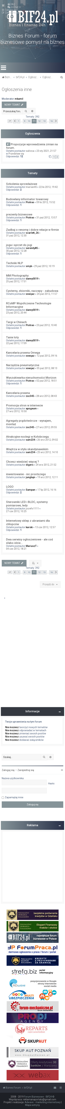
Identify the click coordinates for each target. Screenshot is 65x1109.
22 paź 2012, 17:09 (16, 343)
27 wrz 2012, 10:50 (16, 411)
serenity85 (32, 248)
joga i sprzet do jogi (19, 245)
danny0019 (32, 278)
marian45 (31, 187)
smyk (29, 266)
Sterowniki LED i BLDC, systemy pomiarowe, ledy (27, 503)
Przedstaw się (16, 153)
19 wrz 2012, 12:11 (47, 477)
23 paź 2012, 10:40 (46, 325)
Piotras (30, 202)
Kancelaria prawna (18, 393)
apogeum (31, 408)
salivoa (30, 150)
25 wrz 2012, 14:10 (47, 452)
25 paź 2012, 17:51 (16, 281)
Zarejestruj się (26, 770)
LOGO (10, 486)
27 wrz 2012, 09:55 (46, 427)
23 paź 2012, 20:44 (16, 312)
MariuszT (31, 546)
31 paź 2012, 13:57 (46, 217)
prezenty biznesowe (19, 214)
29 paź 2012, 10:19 (44, 266)
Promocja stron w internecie (24, 405)
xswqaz (30, 294)
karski (29, 527)
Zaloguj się (8, 770)
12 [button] (39, 121)
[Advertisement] (32, 866)
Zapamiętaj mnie (14, 797)
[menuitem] (11, 4)
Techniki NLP (14, 263)
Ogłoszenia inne (17, 89)
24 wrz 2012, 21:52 (46, 464)
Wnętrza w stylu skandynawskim (27, 449)
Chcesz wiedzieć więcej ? (22, 461)
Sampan (30, 489)
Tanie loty (12, 337)
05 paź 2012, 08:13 (47, 368)
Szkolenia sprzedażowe (21, 184)
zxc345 (30, 396)
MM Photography (17, 275)
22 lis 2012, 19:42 (48, 187)
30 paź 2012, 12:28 (16, 250)
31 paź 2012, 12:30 (16, 235)
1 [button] (18, 121)
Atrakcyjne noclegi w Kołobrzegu (27, 436)
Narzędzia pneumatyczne (22, 365)
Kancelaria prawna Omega (23, 352)
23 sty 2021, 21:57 (46, 150)
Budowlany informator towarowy (27, 199)
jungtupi (30, 477)
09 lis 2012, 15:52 (45, 202)
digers (29, 464)
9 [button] (24, 121)
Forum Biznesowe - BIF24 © (39, 1096)
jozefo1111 (32, 508)
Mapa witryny (32, 1105)
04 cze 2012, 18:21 (16, 548)
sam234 (30, 439)
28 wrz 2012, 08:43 (46, 396)
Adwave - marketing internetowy (42, 1102)
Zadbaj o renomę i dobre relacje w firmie (32, 229)
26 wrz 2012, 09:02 (47, 439)
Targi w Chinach (16, 322)
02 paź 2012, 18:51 (46, 380)
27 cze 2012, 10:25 (16, 511)
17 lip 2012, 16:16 (46, 489)
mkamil (19, 98)
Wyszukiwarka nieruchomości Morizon (31, 377)
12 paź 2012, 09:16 (47, 355)
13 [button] (44, 121)
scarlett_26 (32, 232)
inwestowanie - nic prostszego (26, 474)
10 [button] (29, 121)
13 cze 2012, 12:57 (45, 527)
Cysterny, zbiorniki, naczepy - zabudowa (32, 291)
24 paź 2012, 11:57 (47, 294)
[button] (10, 121)
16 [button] (51, 121)
